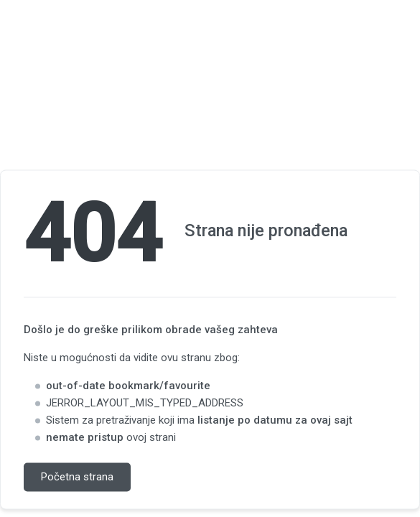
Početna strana (77, 477)
